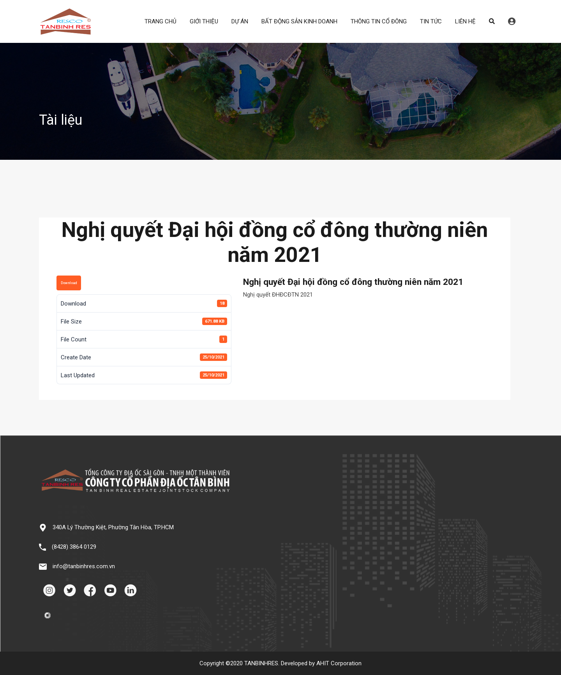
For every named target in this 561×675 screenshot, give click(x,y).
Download (69, 283)
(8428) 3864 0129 (74, 546)
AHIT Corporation (339, 663)
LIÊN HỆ (465, 21)
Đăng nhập (511, 21)
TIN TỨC (431, 21)
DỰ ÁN (239, 21)
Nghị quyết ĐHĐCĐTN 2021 (278, 294)
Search (491, 21)
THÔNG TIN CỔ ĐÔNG (379, 21)
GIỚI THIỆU (204, 21)
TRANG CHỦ (160, 21)
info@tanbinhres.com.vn (84, 566)
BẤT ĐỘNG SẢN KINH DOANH (299, 21)
